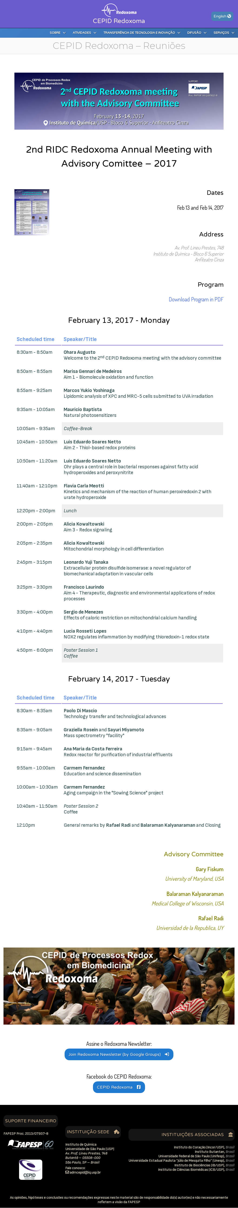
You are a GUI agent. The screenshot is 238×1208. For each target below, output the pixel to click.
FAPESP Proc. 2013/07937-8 (25, 1134)
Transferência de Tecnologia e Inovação (141, 33)
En (222, 16)
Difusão (197, 33)
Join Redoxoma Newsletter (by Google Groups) (115, 1054)
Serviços (224, 33)
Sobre (58, 33)
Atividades (84, 33)
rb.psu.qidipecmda (85, 1173)
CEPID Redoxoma (114, 1087)
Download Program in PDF (196, 299)
